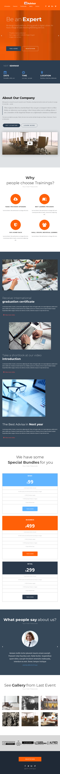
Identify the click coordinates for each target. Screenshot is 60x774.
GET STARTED (11, 125)
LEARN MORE (29, 125)
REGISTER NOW (30, 48)
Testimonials (23, 6)
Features (15, 6)
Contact (37, 6)
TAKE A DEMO (13, 48)
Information (7, 6)
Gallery (30, 6)
